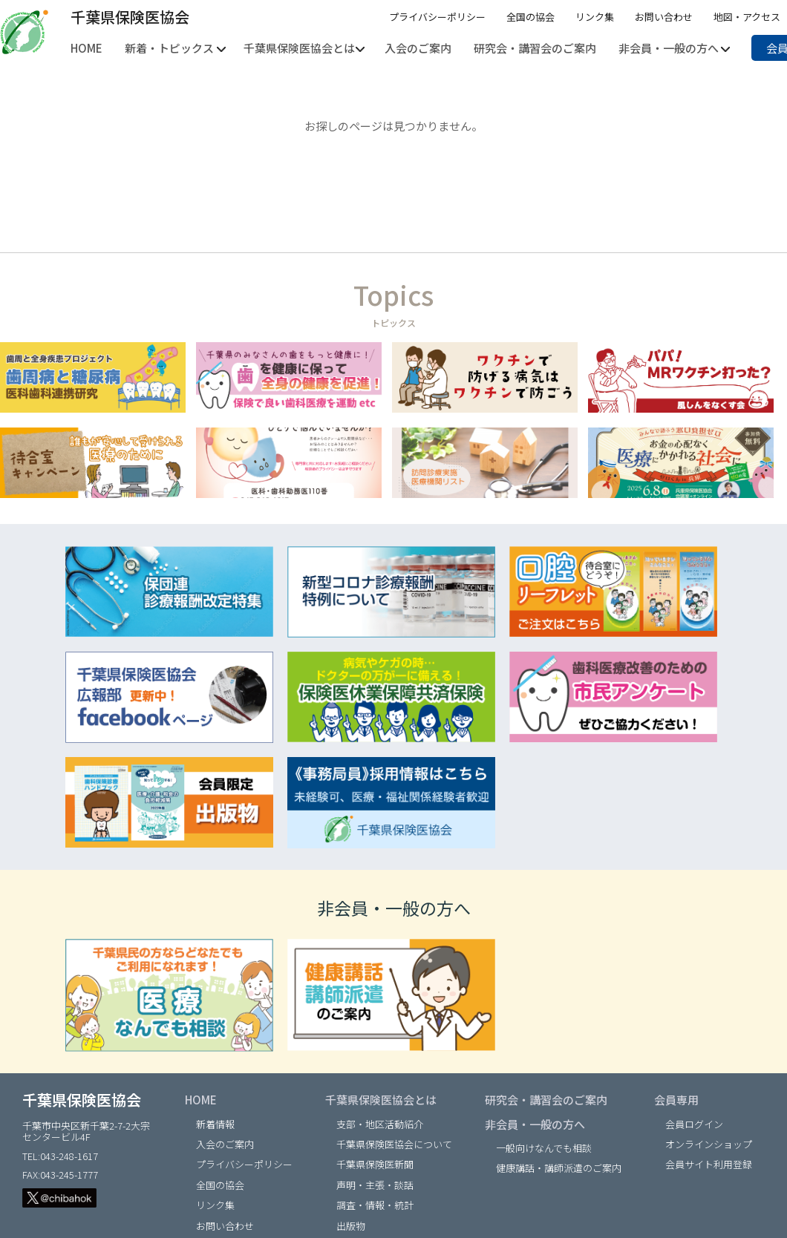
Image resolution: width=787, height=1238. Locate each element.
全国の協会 (530, 17)
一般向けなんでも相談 (544, 1148)
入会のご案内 (225, 1144)
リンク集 (594, 17)
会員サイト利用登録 (708, 1164)
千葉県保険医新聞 (375, 1164)
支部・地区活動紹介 (379, 1124)
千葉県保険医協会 (130, 16)
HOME (201, 1099)
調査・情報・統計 (375, 1205)
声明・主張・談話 (375, 1185)
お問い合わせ (664, 17)
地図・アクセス (746, 17)
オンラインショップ (708, 1144)
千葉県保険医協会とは (381, 1099)
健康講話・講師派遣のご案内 (558, 1168)
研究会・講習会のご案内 (546, 1099)
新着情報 (215, 1124)
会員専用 (676, 1099)
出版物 (350, 1226)
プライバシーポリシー (437, 17)
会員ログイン (694, 1124)
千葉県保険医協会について (394, 1144)
